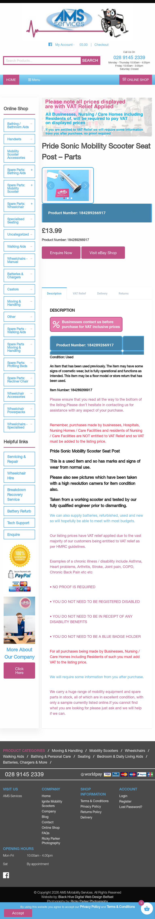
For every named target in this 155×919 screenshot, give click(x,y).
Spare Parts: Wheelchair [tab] (16, 205)
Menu (34, 80)
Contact (47, 822)
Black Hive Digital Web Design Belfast (85, 897)
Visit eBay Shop (103, 252)
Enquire (13, 534)
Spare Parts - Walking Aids (16, 330)
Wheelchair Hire (16, 475)
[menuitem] (58, 796)
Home (11, 80)
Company (49, 811)
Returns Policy (91, 812)
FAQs (45, 833)
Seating (84, 756)
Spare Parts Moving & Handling (15, 347)
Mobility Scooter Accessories (16, 154)
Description (54, 293)
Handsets (14, 139)
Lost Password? (130, 807)
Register (125, 801)
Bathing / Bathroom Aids (18, 125)
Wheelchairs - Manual (17, 260)
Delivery (102, 293)
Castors (13, 289)
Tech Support (18, 523)
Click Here (19, 670)
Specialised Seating (15, 220)
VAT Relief (79, 293)
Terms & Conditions (95, 801)
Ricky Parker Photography (89, 901)
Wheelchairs (135, 750)
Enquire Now (61, 252)
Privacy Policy (91, 806)
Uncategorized (18, 234)
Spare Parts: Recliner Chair (17, 379)
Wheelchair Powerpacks (16, 410)
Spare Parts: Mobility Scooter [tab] (16, 188)
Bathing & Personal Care (51, 756)
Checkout (101, 44)
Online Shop (138, 80)
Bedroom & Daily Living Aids (120, 756)
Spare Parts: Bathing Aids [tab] (16, 171)
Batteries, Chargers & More (25, 762)
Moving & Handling (14, 302)
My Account (64, 44)
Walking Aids (16, 246)
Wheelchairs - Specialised (17, 425)
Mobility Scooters (103, 750)
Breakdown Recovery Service (16, 494)
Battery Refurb (19, 511)
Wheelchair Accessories (16, 394)
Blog (45, 816)
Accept (18, 913)
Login (123, 796)
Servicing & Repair (16, 459)
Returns (124, 293)
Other (11, 317)
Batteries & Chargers (15, 275)
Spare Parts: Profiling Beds (17, 364)
